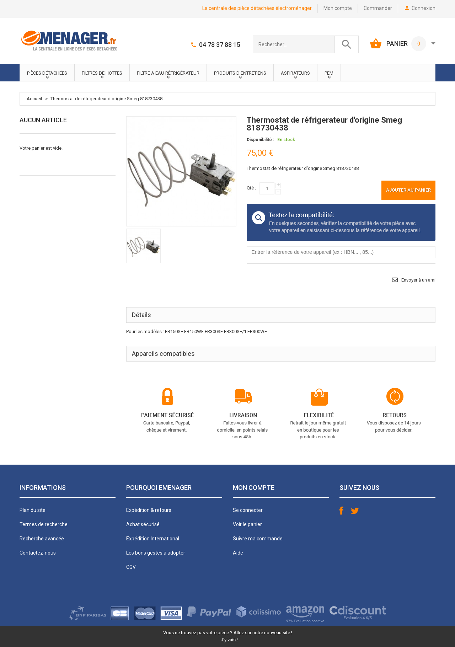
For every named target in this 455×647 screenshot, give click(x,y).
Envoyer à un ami (418, 280)
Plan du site (33, 510)
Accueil (34, 98)
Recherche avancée (42, 538)
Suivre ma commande (258, 538)
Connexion (423, 8)
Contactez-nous (38, 553)
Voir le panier (247, 524)
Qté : (251, 188)
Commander (378, 8)
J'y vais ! (229, 639)
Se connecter (248, 510)
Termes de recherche (44, 524)
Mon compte (337, 8)
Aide (238, 553)
